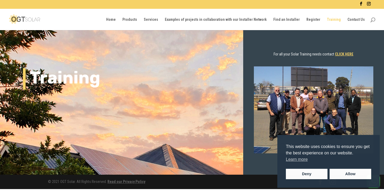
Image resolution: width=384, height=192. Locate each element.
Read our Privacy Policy (126, 181)
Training (334, 20)
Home (111, 20)
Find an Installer (286, 20)
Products (129, 20)
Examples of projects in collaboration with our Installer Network (216, 20)
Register (313, 20)
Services (151, 20)
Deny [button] (306, 174)
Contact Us (356, 20)
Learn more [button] (297, 159)
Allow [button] (350, 174)
